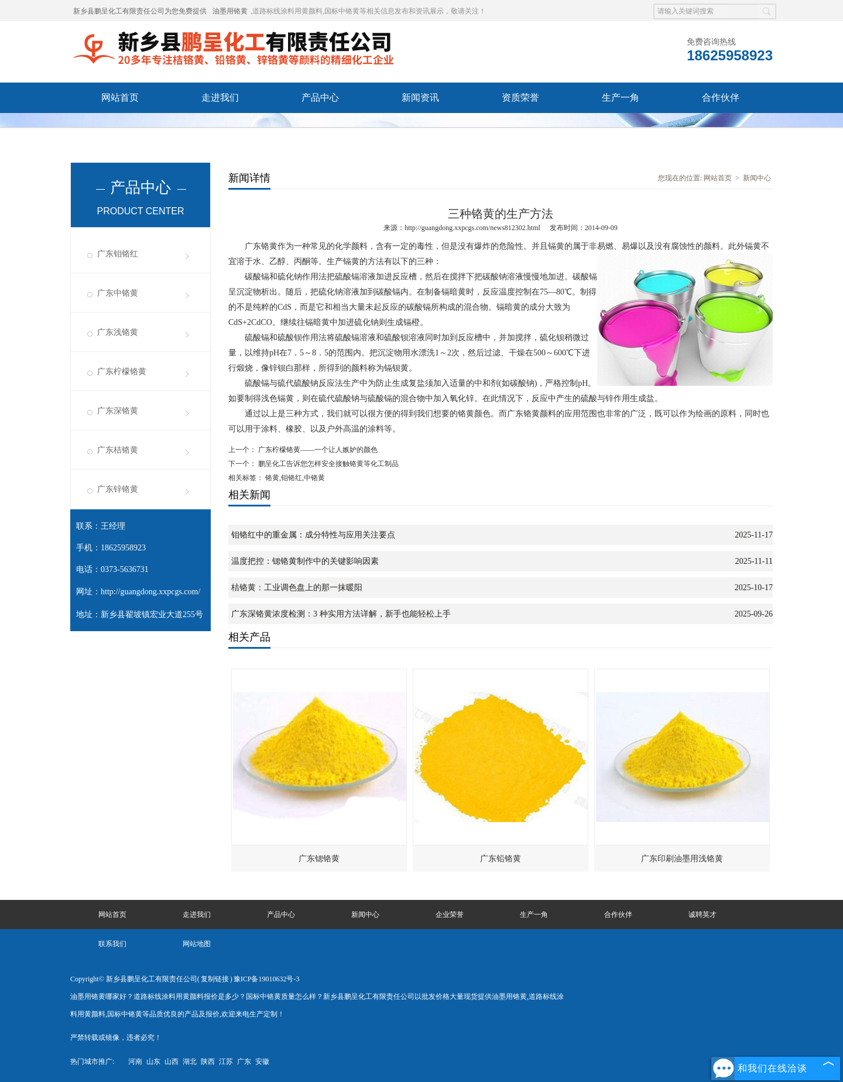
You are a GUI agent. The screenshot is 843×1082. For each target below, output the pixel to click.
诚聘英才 (120, 128)
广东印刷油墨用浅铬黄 (682, 858)
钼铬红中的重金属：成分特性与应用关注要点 (313, 534)
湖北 (190, 1061)
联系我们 (220, 128)
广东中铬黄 (117, 293)
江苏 (226, 1061)
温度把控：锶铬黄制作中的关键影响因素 (305, 561)
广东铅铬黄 (500, 858)
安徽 (262, 1061)
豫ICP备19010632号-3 (267, 979)
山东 (153, 1061)
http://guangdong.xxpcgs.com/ (150, 591)
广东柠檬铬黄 (121, 371)
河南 (135, 1061)
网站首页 (120, 97)
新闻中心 (757, 178)
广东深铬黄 (117, 410)
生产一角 (620, 97)
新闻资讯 (420, 97)
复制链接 (215, 979)
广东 (244, 1061)
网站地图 (197, 944)
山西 (172, 1061)
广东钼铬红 (117, 253)
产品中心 (320, 97)
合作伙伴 (720, 97)
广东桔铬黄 (117, 450)
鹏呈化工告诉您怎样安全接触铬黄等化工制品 (327, 464)
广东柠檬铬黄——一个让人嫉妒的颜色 (317, 450)
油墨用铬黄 (230, 11)
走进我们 (220, 97)
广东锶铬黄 (319, 858)
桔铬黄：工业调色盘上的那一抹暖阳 (296, 587)
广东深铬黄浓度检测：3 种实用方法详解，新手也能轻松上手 (341, 614)
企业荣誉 (450, 914)
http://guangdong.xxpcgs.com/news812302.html (472, 228)
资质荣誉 (520, 97)
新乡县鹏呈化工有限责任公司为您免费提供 (140, 11)
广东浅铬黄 (117, 332)
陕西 (208, 1061)
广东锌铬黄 (117, 489)
